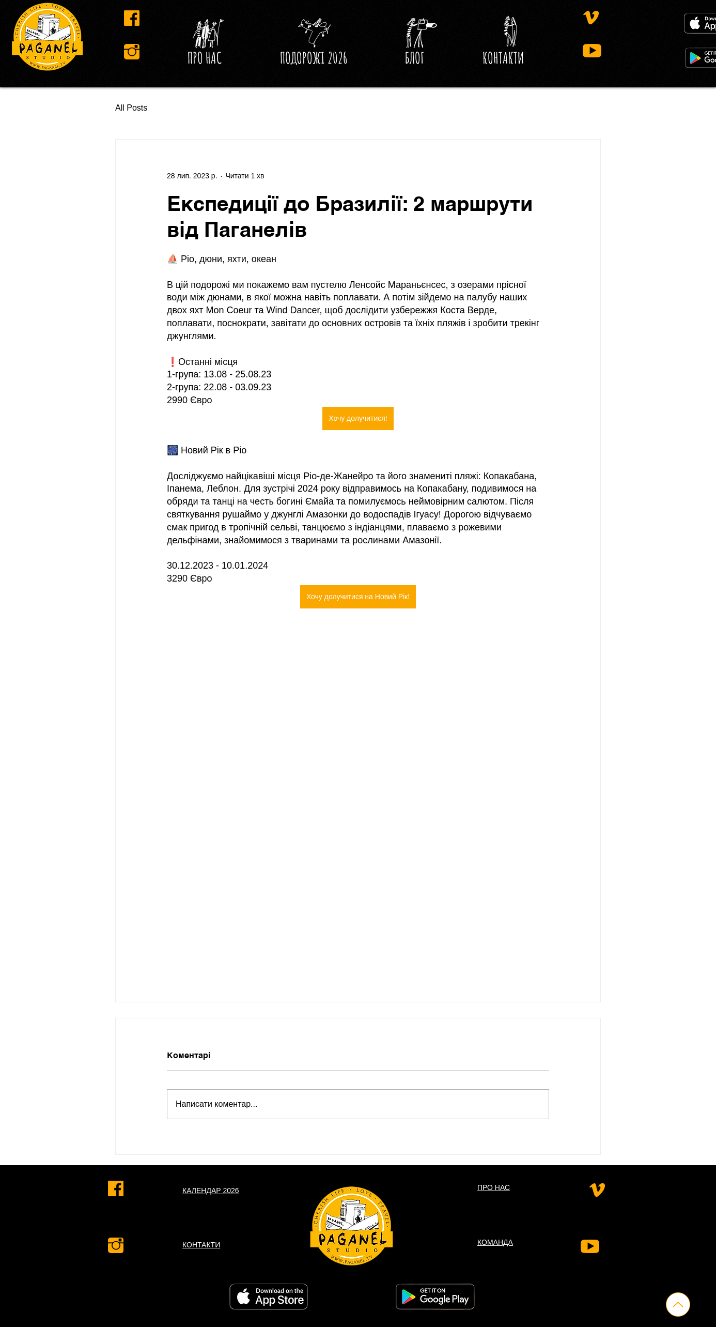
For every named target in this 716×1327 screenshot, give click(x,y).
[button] (415, 57)
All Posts (131, 107)
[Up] (678, 1304)
